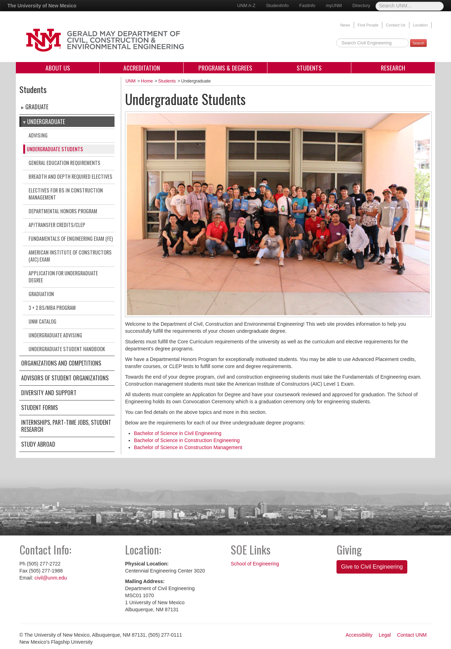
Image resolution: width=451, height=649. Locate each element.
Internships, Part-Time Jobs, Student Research (66, 426)
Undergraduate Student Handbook (67, 349)
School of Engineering (255, 564)
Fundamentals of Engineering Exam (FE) (71, 238)
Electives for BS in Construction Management (66, 193)
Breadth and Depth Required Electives (70, 176)
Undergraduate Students (55, 149)
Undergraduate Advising (55, 335)
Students (309, 67)
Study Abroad (38, 444)
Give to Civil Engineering (372, 567)
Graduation (41, 294)
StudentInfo (277, 5)
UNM (130, 81)
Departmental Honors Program (63, 211)
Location (420, 25)
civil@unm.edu (51, 578)
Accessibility (359, 635)
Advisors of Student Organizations (65, 378)
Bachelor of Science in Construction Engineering (187, 440)
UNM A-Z (246, 5)
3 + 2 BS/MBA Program (52, 307)
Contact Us (395, 25)
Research (393, 67)
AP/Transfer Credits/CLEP (57, 224)
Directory (361, 5)
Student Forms (39, 407)
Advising (38, 135)
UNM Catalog (42, 321)
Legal (385, 635)
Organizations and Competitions (61, 363)
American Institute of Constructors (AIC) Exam (70, 256)
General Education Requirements (64, 162)
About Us (57, 67)
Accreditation (141, 67)
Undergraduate (46, 121)
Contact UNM (412, 635)
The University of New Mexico (41, 5)
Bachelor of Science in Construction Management (188, 447)
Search (418, 43)
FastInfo (307, 5)
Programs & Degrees (225, 67)
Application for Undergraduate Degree (63, 276)
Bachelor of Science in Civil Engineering (177, 433)
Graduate (36, 107)
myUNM (334, 5)
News (345, 25)
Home (147, 81)
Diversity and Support (48, 392)
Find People (368, 25)
